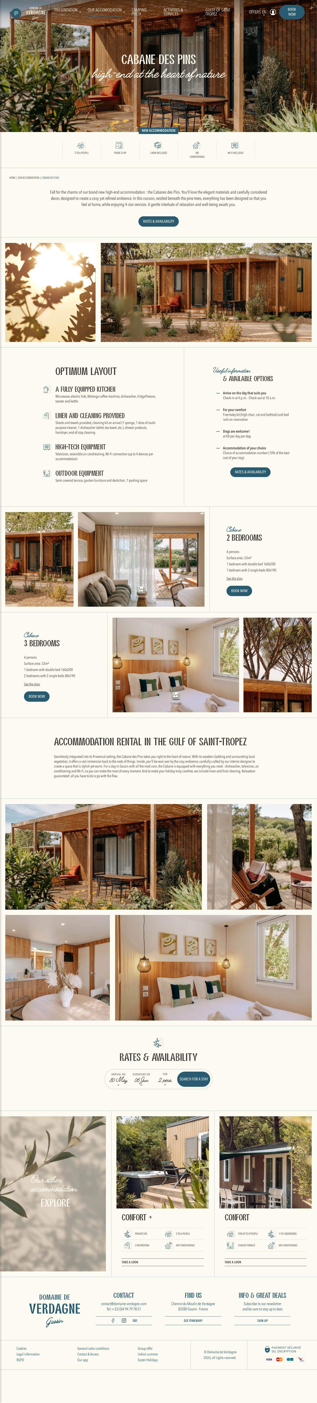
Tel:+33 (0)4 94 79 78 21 (124, 1309)
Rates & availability (158, 221)
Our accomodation (106, 12)
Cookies (22, 1348)
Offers (255, 12)
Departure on (141, 1074)
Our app (82, 1360)
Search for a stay (194, 1079)
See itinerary (193, 1321)
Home (12, 178)
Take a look (130, 1262)
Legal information (28, 1354)
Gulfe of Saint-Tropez (218, 12)
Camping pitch (139, 12)
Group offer (145, 1348)
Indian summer (148, 1354)
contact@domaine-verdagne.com (124, 1304)
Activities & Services (173, 12)
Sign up (262, 1321)
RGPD (20, 1360)
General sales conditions (93, 1348)
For (165, 1074)
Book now (292, 12)
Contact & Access (88, 1354)
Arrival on (118, 1074)
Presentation (67, 12)
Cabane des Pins (50, 178)
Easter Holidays (148, 1360)
